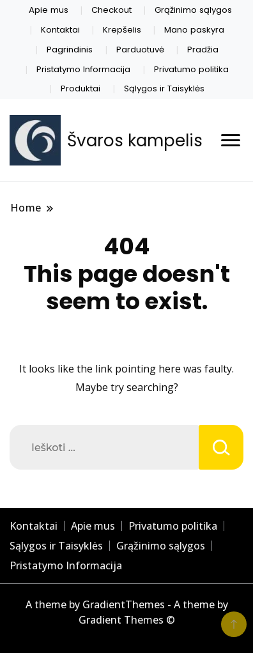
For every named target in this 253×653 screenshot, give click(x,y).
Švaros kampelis (135, 140)
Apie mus (48, 10)
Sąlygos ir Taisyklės (164, 88)
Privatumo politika (191, 69)
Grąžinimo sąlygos (193, 10)
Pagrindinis (70, 49)
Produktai (80, 88)
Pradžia (202, 49)
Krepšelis (122, 30)
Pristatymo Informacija (83, 69)
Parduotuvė (140, 49)
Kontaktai (60, 30)
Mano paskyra (194, 30)
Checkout (111, 10)
